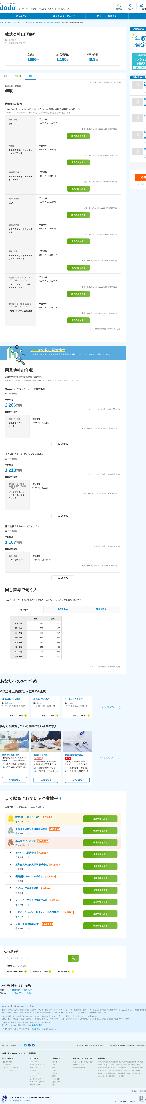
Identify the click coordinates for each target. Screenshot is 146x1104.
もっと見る (63, 444)
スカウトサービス (8, 1070)
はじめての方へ (7, 1062)
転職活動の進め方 (104, 1062)
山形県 (30, 993)
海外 (54, 1085)
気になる (131, 9)
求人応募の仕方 (129, 1065)
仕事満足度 (121, 1073)
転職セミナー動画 (79, 1067)
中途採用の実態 (110, 1073)
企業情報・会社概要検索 (36, 22)
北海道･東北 (18, 993)
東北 (54, 1065)
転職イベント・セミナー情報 (83, 1062)
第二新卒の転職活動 (135, 1067)
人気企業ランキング (107, 1070)
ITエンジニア (34, 1062)
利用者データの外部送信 (135, 1045)
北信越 (54, 1073)
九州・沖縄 (56, 1082)
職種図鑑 (112, 1076)
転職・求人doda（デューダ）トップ (12, 22)
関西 (54, 1076)
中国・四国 (56, 1079)
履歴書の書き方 (117, 1062)
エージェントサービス (10, 1067)
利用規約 (80, 1045)
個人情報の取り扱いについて (20, 1101)
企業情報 (120, 1076)
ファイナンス (34, 1073)
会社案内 (134, 1091)
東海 (54, 1070)
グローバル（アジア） (37, 1082)
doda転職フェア (78, 1065)
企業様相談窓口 (36, 1025)
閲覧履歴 (119, 9)
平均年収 (119, 1070)
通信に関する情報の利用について (96, 1045)
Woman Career (35, 1085)
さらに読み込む (108, 707)
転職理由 (135, 1070)
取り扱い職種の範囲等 (117, 1045)
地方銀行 (28, 990)
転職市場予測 (132, 1073)
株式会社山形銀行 (53, 22)
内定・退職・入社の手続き (117, 1067)
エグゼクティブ (35, 1079)
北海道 (54, 1062)
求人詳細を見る (78, 136)
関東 (54, 1067)
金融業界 (16, 990)
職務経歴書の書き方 (132, 1062)
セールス (33, 1070)
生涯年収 (127, 1070)
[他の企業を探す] (34, 958)
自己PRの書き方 (116, 1065)
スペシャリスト (35, 1076)
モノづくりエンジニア (37, 1065)
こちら (37, 1029)
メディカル (34, 1067)
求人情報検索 (7, 1065)
